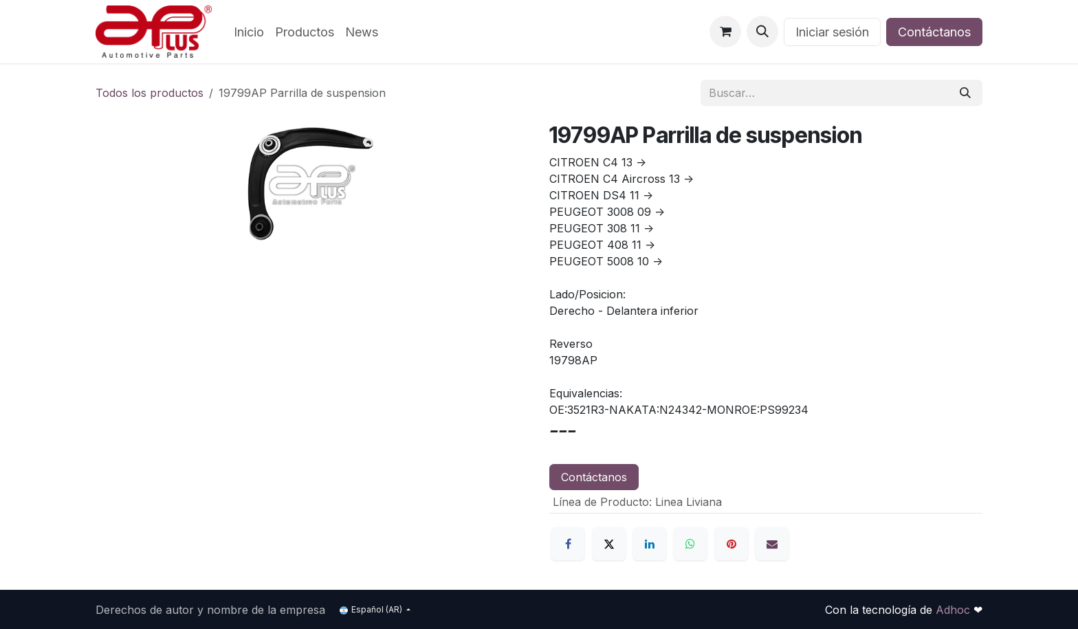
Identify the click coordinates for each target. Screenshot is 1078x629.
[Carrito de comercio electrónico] (725, 31)
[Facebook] (567, 543)
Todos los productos (150, 93)
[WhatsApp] (690, 543)
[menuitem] (249, 32)
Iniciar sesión (832, 32)
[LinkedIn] (649, 543)
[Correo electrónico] (772, 543)
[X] (609, 543)
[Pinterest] (731, 543)
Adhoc (955, 610)
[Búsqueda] (965, 93)
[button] (762, 31)
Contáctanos (934, 32)
